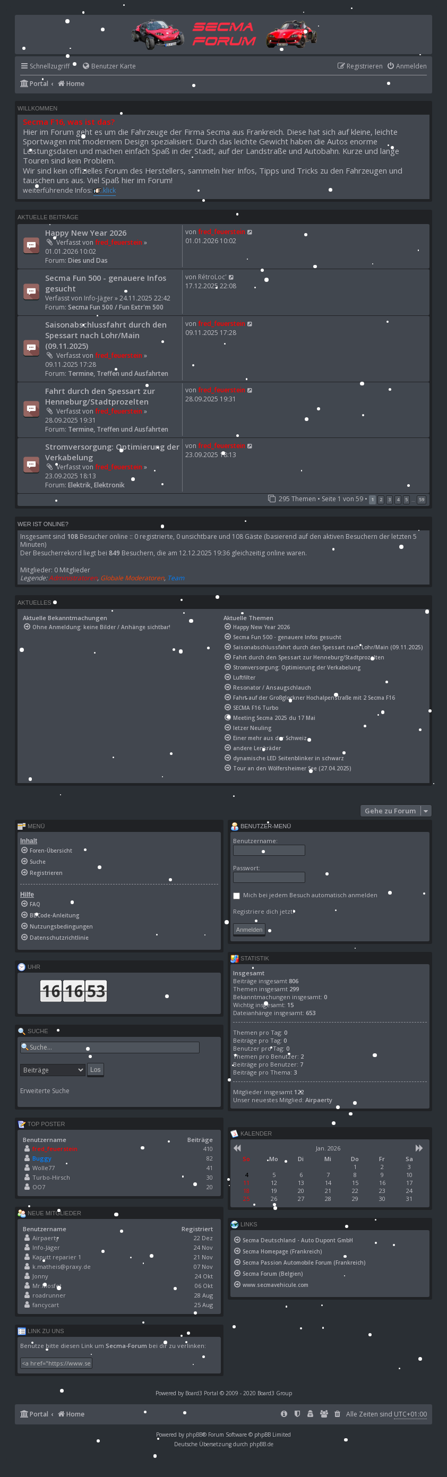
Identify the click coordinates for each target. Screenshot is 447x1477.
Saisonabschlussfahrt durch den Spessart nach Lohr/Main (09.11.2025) (106, 335)
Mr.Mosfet (47, 1286)
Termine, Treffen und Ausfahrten (118, 373)
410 (208, 1149)
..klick (108, 190)
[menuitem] (104, 66)
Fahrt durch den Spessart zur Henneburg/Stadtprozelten (100, 396)
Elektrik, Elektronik (96, 485)
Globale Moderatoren (132, 578)
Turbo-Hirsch (51, 1177)
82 (210, 1158)
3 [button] (389, 499)
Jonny (40, 1276)
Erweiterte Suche (45, 1091)
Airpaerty (45, 1238)
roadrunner (49, 1295)
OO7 (38, 1187)
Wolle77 (43, 1168)
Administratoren (73, 578)
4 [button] (398, 499)
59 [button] (421, 499)
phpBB (194, 1434)
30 (210, 1177)
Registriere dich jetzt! (263, 911)
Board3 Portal (201, 1393)
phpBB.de (261, 1444)
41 (210, 1168)
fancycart (45, 1305)
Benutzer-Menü (260, 826)
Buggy (41, 1158)
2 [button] (381, 499)
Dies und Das (88, 260)
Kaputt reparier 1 (56, 1257)
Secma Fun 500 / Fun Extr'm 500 (116, 307)
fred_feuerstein (118, 242)
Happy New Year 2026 (85, 232)
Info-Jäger (98, 298)
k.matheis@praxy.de (61, 1266)
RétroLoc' (212, 276)
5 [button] (406, 499)
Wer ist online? (43, 524)
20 (210, 1187)
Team (175, 578)
